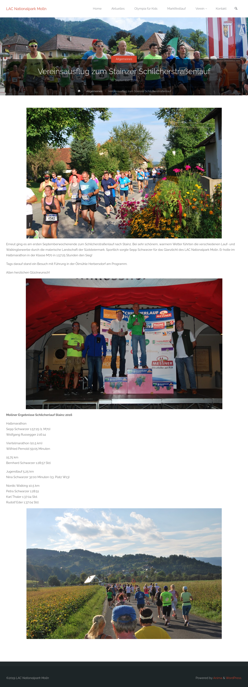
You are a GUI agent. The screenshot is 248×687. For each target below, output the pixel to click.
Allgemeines (124, 59)
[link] (236, 9)
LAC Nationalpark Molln (26, 9)
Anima (217, 678)
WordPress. (234, 678)
